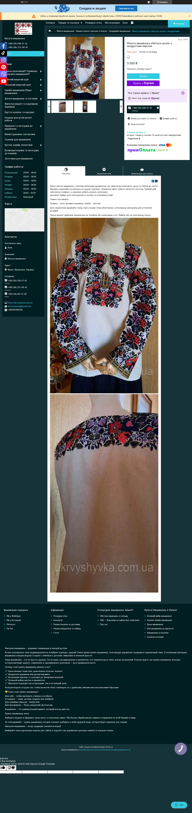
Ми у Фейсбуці (14, 616)
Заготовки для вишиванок (19, 158)
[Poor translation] (11, 767)
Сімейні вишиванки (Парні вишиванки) (18, 92)
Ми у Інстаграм (14, 620)
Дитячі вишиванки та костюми (21, 98)
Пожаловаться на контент (90, 750)
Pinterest (11, 624)
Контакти (57, 620)
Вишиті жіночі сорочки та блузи (91, 31)
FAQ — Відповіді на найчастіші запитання (119, 620)
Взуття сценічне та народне (19, 112)
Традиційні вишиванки (119, 31)
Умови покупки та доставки (66, 624)
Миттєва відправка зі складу (114, 616)
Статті (56, 632)
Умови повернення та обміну (67, 628)
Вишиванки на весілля (157, 632)
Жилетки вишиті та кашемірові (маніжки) (21, 105)
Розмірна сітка (93, 22)
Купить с (143, 83)
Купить (144, 76)
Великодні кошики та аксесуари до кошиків (22, 152)
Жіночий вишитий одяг (17, 79)
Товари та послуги (68, 22)
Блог (125, 22)
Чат (179, 805)
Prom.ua (109, 747)
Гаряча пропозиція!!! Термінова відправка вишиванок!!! (21, 73)
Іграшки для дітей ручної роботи (18, 119)
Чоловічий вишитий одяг (18, 84)
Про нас (104, 624)
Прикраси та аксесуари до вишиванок (18, 127)
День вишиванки (155, 624)
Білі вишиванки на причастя (160, 628)
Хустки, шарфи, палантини (18, 145)
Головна (50, 22)
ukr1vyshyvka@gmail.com (19, 306)
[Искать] (41, 53)
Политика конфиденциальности (116, 750)
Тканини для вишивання (18, 139)
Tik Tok (10, 628)
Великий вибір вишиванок (159, 616)
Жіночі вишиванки (65, 31)
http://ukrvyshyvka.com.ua (20, 302)
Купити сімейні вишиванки (159, 620)
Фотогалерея (112, 22)
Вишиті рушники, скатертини (20, 134)
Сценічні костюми (155, 637)
